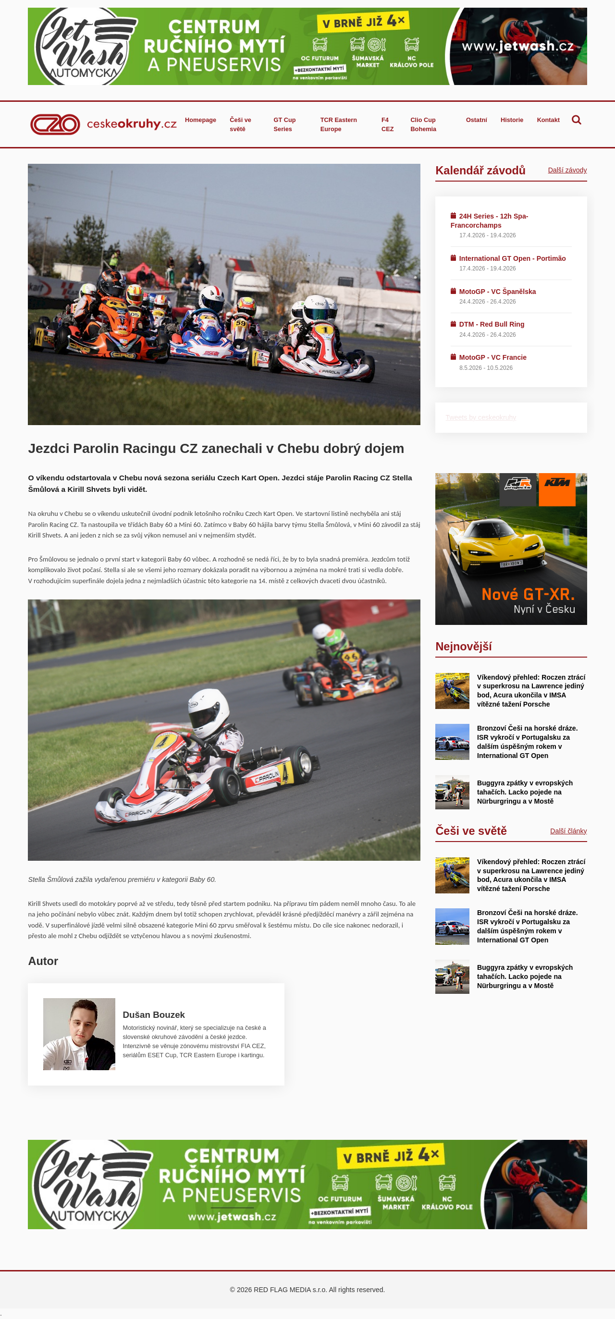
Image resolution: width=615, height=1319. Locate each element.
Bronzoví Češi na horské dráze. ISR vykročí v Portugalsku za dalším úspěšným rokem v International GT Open (527, 926)
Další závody (567, 170)
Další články (568, 831)
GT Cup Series (285, 124)
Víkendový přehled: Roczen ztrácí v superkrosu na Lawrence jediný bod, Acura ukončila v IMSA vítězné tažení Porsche (531, 690)
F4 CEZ (387, 124)
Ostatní (476, 119)
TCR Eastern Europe (338, 124)
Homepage (200, 119)
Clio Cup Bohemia (423, 124)
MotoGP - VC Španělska (497, 291)
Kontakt (548, 119)
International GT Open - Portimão (512, 258)
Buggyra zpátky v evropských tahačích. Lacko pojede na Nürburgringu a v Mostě (525, 792)
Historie (512, 119)
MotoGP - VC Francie (493, 357)
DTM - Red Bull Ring (492, 324)
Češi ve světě (240, 124)
